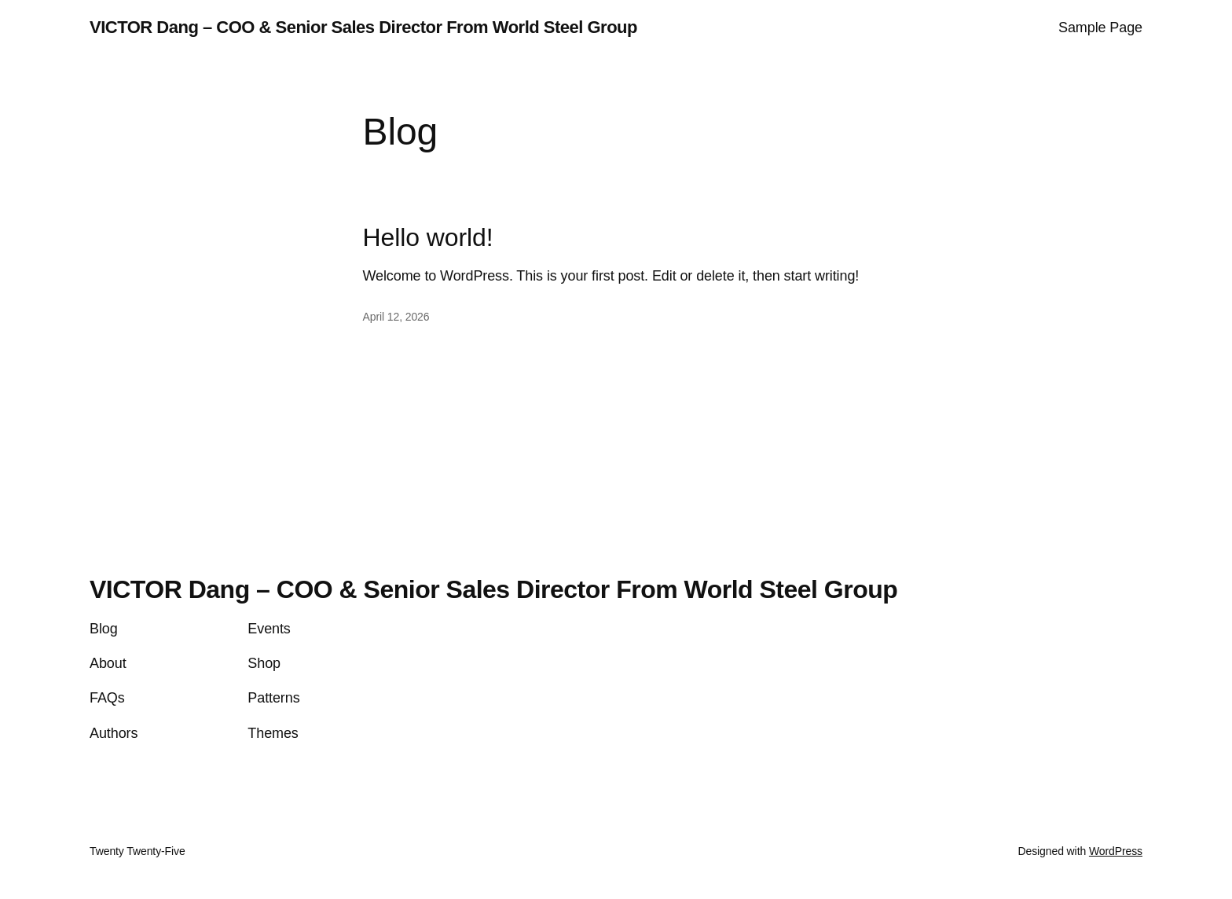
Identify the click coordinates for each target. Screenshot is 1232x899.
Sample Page (1100, 27)
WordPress (1115, 851)
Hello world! (428, 237)
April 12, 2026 (396, 316)
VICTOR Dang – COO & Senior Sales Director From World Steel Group (363, 27)
